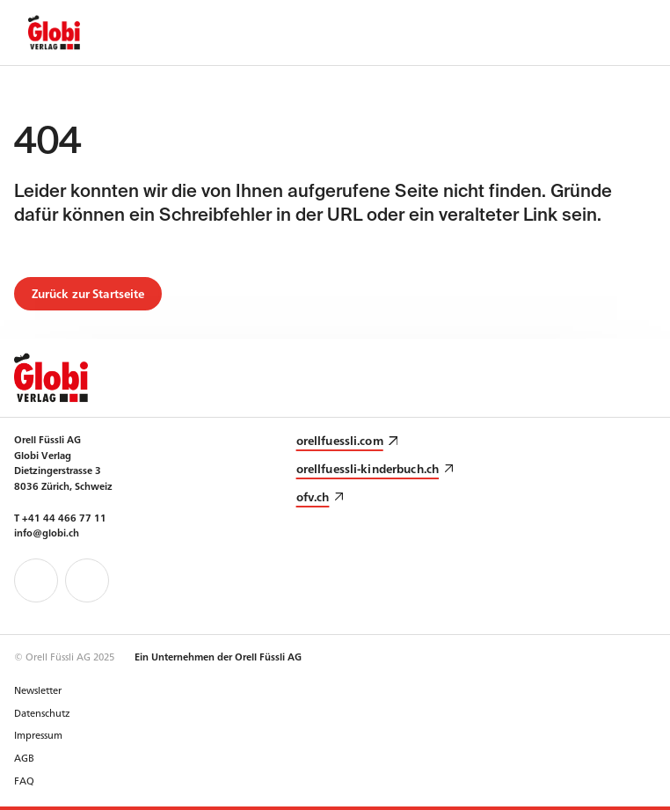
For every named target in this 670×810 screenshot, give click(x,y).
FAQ (24, 780)
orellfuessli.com (339, 440)
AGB (24, 757)
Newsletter (38, 689)
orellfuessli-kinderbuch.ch (367, 468)
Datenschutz (42, 712)
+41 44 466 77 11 (64, 517)
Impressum (38, 734)
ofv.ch (313, 496)
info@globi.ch (46, 532)
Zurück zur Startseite (88, 293)
